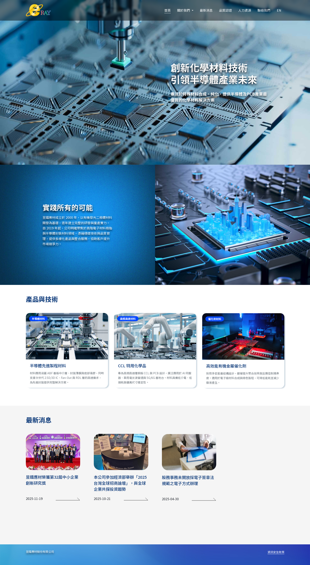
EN (279, 10)
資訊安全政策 (276, 552)
